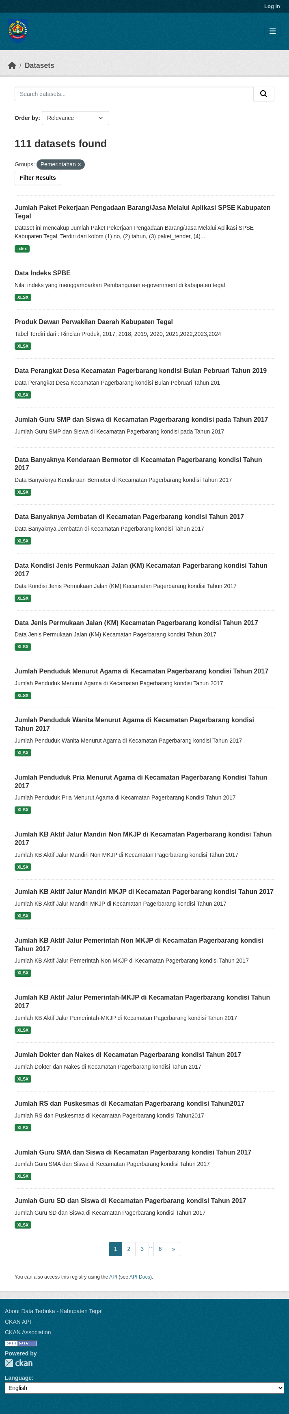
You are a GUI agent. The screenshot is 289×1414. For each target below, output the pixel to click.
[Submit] (263, 94)
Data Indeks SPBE (43, 273)
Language (18, 1378)
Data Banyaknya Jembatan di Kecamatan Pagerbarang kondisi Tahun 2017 (129, 516)
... (151, 1246)
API (113, 1277)
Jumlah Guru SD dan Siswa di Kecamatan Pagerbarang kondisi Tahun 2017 (130, 1200)
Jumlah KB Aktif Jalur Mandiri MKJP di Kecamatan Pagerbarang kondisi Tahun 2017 (144, 891)
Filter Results (38, 177)
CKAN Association (28, 1332)
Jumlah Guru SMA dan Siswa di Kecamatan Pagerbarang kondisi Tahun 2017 (133, 1152)
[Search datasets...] (134, 94)
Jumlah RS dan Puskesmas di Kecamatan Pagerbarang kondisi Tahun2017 (129, 1103)
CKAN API (18, 1321)
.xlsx (22, 248)
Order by (26, 118)
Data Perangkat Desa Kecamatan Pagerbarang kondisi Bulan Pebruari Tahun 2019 (141, 370)
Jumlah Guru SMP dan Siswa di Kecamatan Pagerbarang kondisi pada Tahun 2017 (141, 419)
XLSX (22, 297)
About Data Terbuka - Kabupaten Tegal (54, 1311)
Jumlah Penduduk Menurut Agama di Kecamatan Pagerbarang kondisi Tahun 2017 (141, 671)
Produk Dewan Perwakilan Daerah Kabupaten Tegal (94, 321)
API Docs (139, 1277)
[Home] (12, 65)
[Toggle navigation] (272, 31)
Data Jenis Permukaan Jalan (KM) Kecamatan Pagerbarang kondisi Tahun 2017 (136, 622)
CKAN (18, 1363)
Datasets (39, 65)
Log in (272, 6)
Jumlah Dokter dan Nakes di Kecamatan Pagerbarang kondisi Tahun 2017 (128, 1054)
